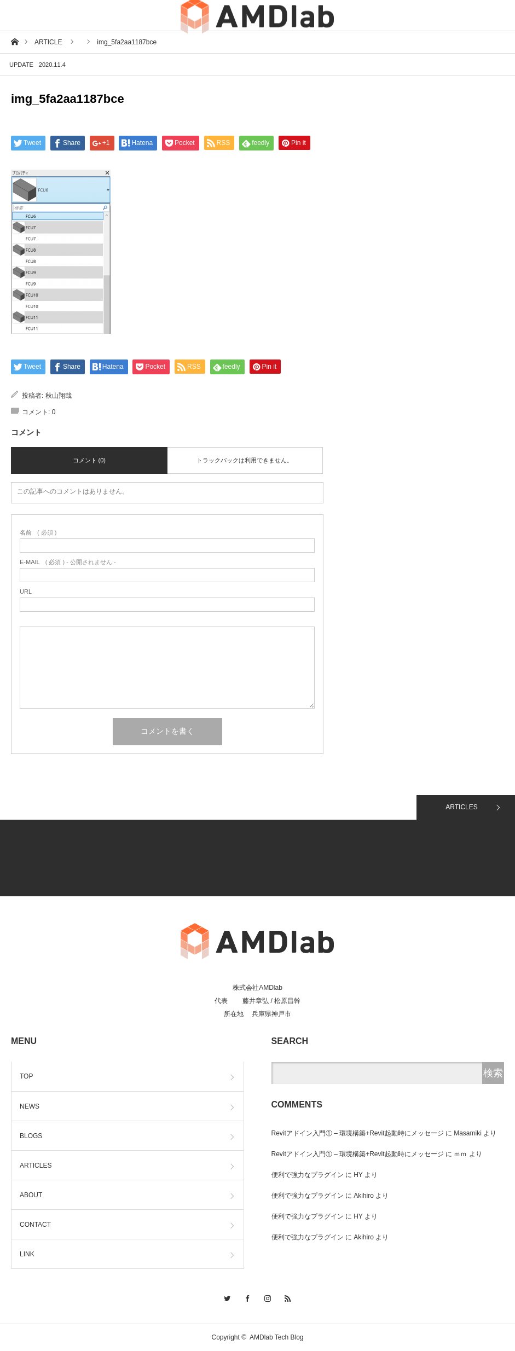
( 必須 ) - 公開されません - (68, 562)
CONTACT (35, 1224)
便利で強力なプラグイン (307, 1175)
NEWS (29, 1106)
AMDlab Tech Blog (277, 1337)
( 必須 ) (38, 533)
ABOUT (31, 1195)
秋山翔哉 (58, 395)
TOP (26, 1076)
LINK (27, 1254)
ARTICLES (461, 807)
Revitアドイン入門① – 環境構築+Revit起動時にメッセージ (357, 1133)
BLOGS (31, 1136)
